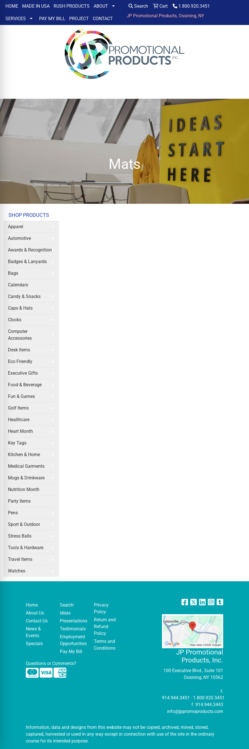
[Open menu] (237, 90)
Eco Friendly (20, 361)
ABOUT (101, 6)
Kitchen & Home (24, 454)
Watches (16, 571)
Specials (34, 643)
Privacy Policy (101, 608)
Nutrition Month (23, 489)
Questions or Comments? (51, 663)
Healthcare (18, 419)
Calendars (18, 285)
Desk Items (19, 350)
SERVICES (15, 18)
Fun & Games (21, 396)
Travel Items (20, 559)
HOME (11, 6)
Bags (13, 273)
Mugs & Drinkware (26, 478)
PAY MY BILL (52, 18)
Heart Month (20, 431)
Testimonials (73, 628)
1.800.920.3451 (191, 6)
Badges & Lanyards (27, 261)
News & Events (33, 632)
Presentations (73, 621)
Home (32, 605)
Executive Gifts (23, 373)
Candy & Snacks (24, 296)
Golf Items (18, 408)
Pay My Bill (71, 651)
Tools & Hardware (25, 547)
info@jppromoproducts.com (195, 711)
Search (138, 6)
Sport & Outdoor (24, 524)
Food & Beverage (25, 384)
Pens (13, 512)
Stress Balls (19, 536)
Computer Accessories (20, 335)
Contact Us (37, 621)
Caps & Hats (20, 308)
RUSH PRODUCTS (72, 6)
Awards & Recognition (30, 250)
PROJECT (79, 18)
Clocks (14, 319)
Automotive (19, 238)
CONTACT (103, 18)
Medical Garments (26, 466)
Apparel (15, 226)
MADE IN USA (36, 6)
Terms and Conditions (104, 645)
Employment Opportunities (73, 640)
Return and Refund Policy (105, 626)
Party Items (19, 501)
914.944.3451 (176, 697)
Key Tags (17, 443)
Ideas (65, 613)
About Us (35, 613)
